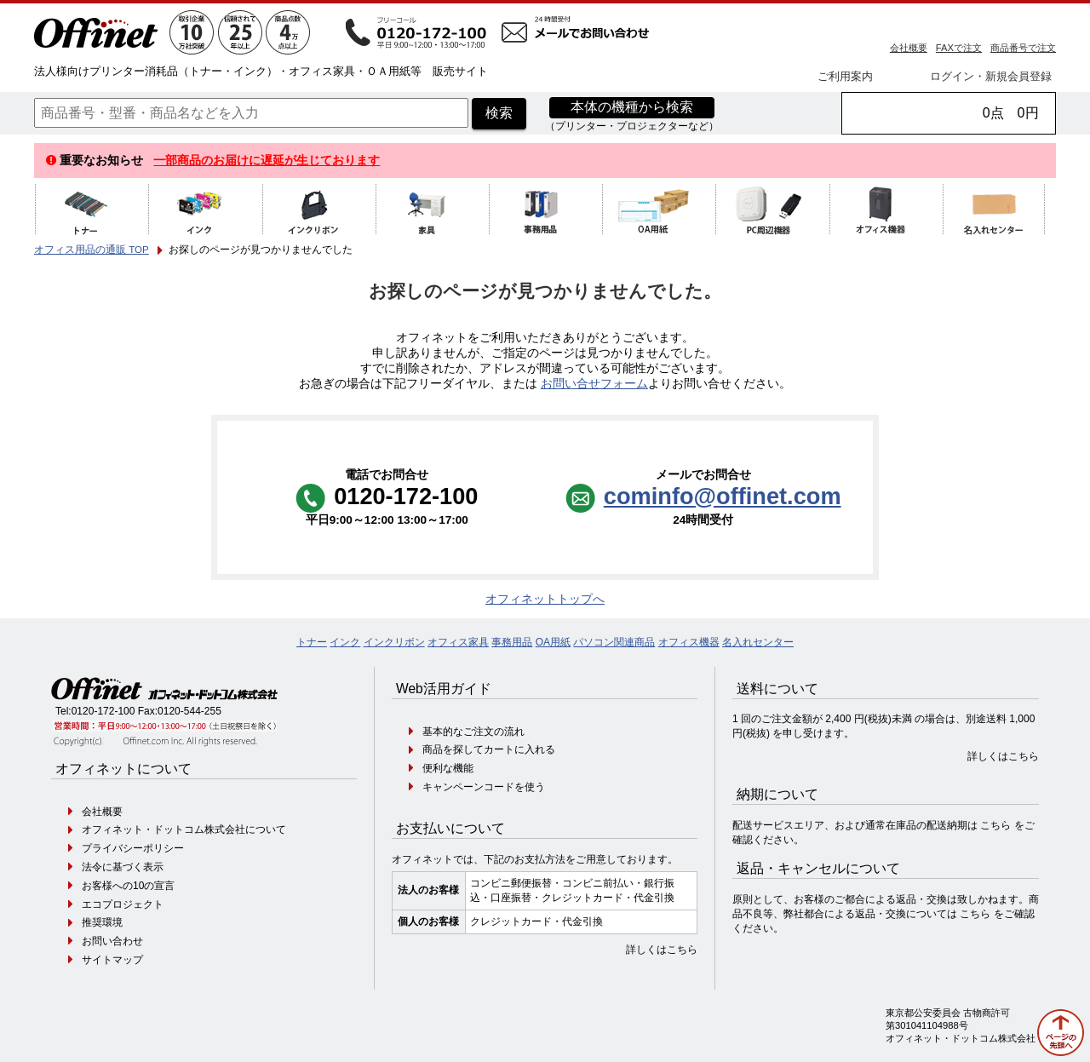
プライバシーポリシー (133, 848)
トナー (311, 642)
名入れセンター (758, 642)
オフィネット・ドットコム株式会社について (184, 829)
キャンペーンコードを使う (483, 787)
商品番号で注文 (1023, 48)
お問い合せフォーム (594, 383)
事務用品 (511, 642)
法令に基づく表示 (123, 867)
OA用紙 (553, 642)
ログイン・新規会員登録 (991, 76)
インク (345, 642)
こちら (995, 825)
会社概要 (908, 48)
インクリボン (394, 642)
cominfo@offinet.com (722, 496)
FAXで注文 (959, 48)
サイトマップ (112, 960)
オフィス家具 (458, 642)
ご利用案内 (845, 76)
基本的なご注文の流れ (473, 732)
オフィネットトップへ (545, 599)
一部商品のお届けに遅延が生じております (266, 160)
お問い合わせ (112, 941)
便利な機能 (447, 768)
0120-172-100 (103, 711)
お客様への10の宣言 (128, 886)
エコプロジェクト (123, 904)
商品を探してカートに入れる (488, 749)
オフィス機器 (689, 642)
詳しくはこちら (661, 950)
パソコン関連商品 (614, 642)
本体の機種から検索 (632, 107)
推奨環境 (102, 922)
